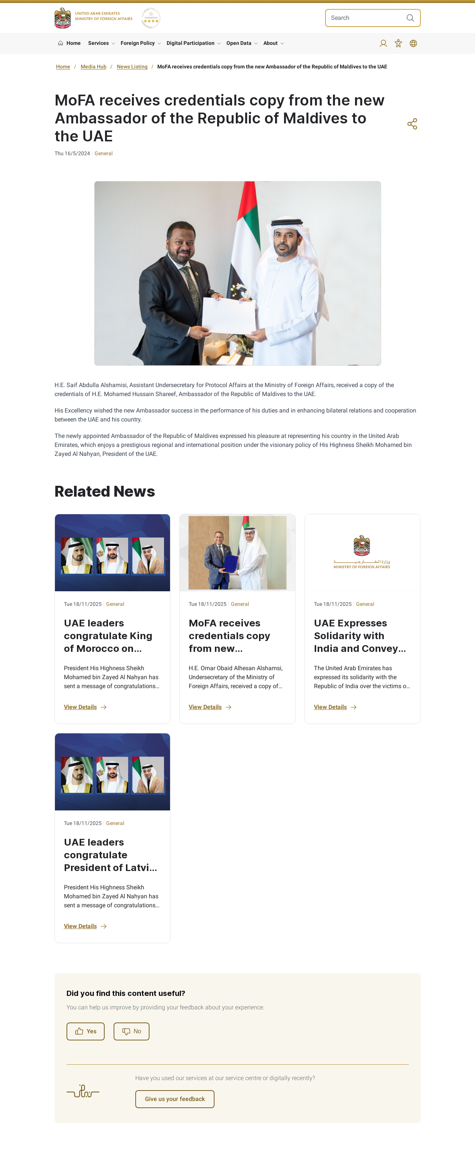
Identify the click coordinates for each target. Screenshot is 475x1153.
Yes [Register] (85, 1031)
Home (63, 67)
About (270, 43)
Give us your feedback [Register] (175, 1099)
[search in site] (365, 18)
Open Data (239, 43)
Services (98, 43)
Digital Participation (191, 43)
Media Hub (94, 67)
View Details (85, 707)
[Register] (131, 1031)
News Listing (132, 67)
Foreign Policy (138, 43)
